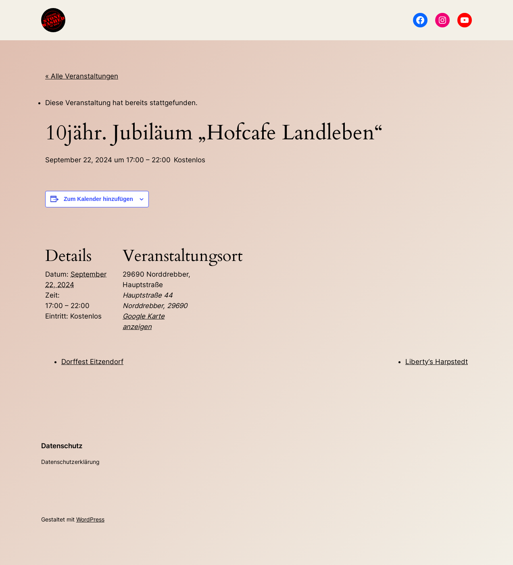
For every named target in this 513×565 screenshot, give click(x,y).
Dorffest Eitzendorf (92, 362)
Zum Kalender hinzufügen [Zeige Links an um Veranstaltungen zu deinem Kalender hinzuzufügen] (98, 199)
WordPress (90, 519)
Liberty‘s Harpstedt (436, 362)
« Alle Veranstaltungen (81, 76)
